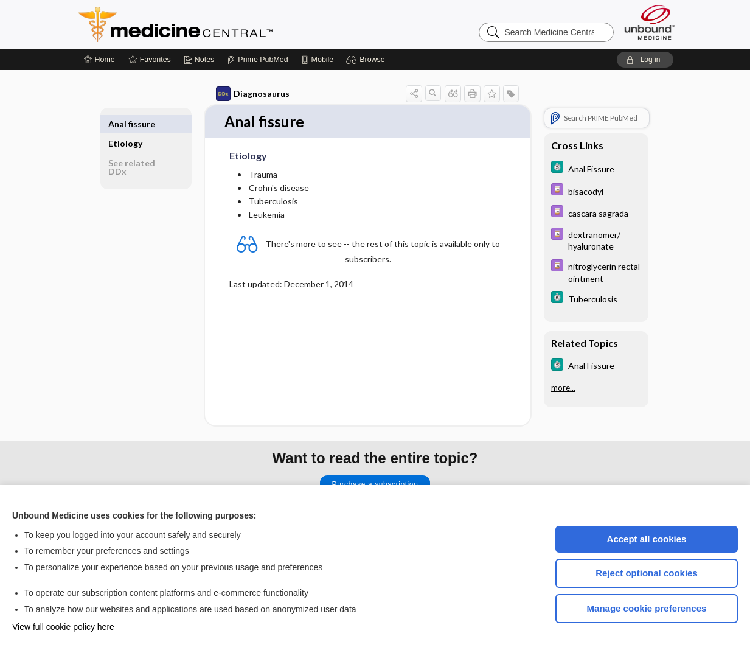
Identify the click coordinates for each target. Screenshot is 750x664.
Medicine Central (229, 24)
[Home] (99, 59)
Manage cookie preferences (647, 608)
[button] (367, 59)
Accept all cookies (647, 539)
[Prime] (257, 59)
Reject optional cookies (646, 573)
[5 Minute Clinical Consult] (596, 168)
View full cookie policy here (63, 627)
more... (563, 388)
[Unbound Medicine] (649, 22)
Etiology (125, 124)
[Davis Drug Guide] (596, 191)
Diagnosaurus (253, 93)
